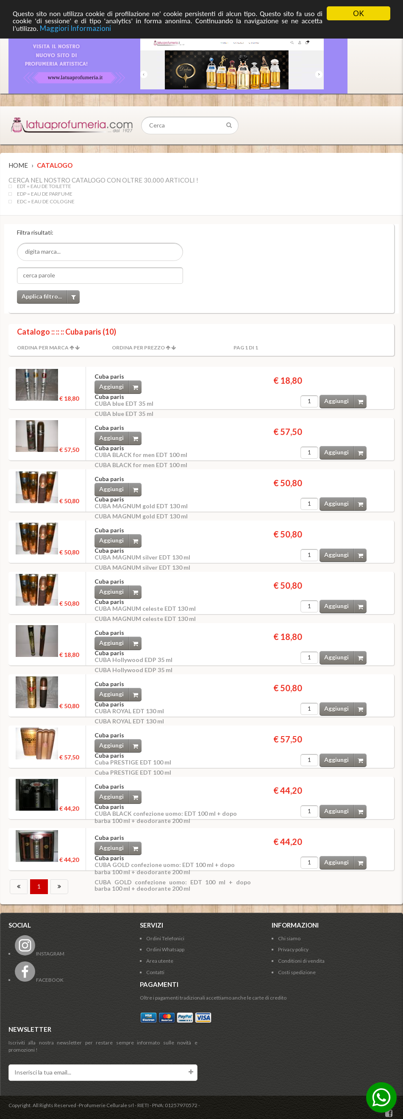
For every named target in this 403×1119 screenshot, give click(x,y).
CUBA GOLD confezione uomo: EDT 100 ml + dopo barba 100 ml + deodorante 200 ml (164, 868)
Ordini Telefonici (165, 938)
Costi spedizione (297, 972)
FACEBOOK (39, 980)
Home (18, 165)
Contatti (155, 972)
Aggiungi (120, 386)
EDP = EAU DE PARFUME (44, 194)
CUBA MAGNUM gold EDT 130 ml (141, 506)
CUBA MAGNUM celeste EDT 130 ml (145, 608)
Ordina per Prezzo (138, 347)
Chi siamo (289, 938)
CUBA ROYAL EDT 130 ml (129, 711)
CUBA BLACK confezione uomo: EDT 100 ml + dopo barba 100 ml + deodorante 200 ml (165, 817)
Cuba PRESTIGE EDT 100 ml (132, 762)
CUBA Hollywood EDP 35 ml (133, 659)
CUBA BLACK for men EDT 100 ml (140, 454)
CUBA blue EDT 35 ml (123, 403)
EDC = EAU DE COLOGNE (46, 201)
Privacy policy (293, 949)
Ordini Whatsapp (165, 949)
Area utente (159, 961)
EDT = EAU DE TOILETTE (44, 186)
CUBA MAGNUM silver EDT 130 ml (142, 557)
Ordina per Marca (43, 347)
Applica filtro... (51, 296)
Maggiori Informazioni (75, 28)
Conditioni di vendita (301, 961)
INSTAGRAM (39, 953)
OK (358, 13)
